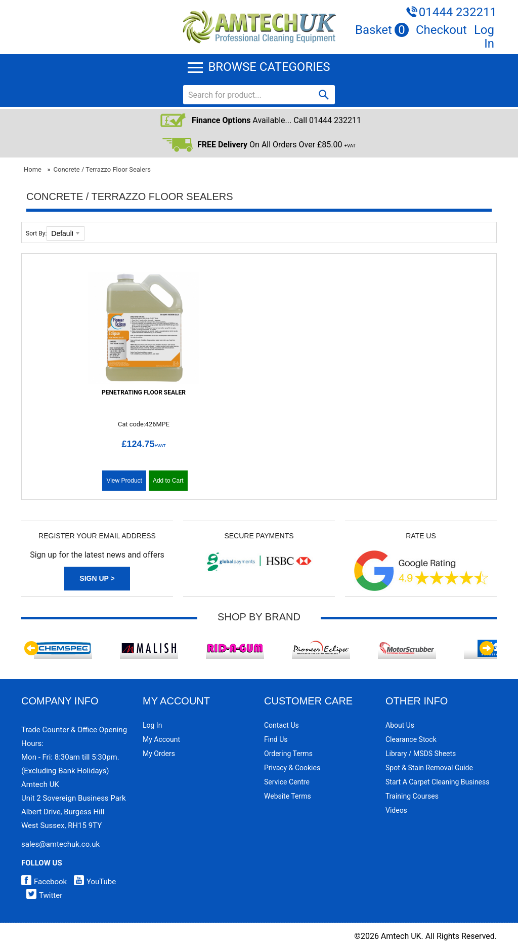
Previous (31, 648)
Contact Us (281, 725)
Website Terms (287, 796)
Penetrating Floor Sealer (144, 392)
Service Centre (287, 782)
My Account (161, 739)
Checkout (441, 30)
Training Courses (412, 796)
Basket (382, 30)
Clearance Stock (411, 739)
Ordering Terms (288, 753)
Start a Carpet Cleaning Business (437, 782)
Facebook (44, 881)
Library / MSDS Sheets (420, 753)
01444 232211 (458, 12)
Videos (396, 810)
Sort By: (36, 233)
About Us (399, 725)
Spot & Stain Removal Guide (429, 768)
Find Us (276, 739)
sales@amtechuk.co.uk (60, 844)
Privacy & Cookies (292, 768)
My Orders (159, 753)
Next (487, 648)
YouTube (92, 881)
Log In (484, 37)
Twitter (41, 895)
